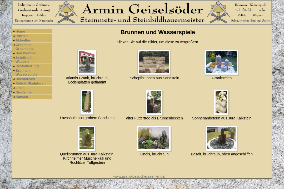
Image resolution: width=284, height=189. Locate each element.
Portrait (22, 36)
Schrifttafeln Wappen (26, 60)
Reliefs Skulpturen (31, 83)
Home (20, 31)
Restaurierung (27, 66)
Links (20, 88)
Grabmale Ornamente (25, 47)
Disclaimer (24, 92)
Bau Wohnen (26, 53)
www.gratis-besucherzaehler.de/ (139, 176)
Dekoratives (25, 79)
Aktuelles (23, 40)
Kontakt (22, 97)
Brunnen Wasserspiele (26, 72)
